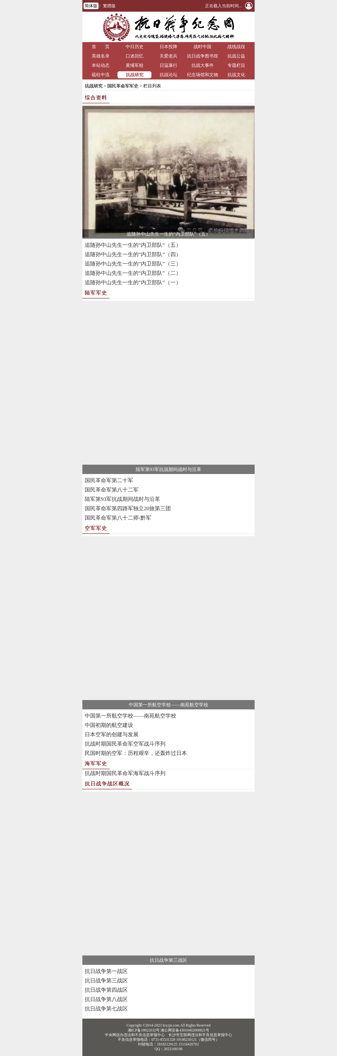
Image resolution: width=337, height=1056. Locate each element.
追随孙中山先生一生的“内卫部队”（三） (133, 264)
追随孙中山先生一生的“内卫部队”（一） (133, 282)
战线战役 (236, 46)
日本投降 (168, 46)
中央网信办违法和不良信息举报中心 (135, 1035)
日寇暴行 (168, 65)
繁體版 (109, 6)
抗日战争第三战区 (168, 960)
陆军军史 (96, 293)
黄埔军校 (134, 65)
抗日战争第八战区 (106, 999)
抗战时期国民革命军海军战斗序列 (125, 773)
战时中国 (202, 46)
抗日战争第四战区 (106, 990)
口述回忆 (134, 56)
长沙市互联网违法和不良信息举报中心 (200, 1035)
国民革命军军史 (122, 85)
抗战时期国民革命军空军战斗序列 (125, 744)
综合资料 (96, 98)
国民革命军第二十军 (109, 480)
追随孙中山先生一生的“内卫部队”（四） (133, 254)
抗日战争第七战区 (106, 1009)
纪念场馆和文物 (202, 74)
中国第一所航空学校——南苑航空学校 (168, 704)
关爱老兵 (168, 56)
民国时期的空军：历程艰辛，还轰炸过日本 (136, 753)
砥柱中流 (101, 74)
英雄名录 (101, 56)
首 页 (101, 46)
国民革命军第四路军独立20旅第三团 (128, 508)
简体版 (91, 6)
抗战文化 (236, 74)
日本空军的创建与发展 (112, 734)
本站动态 (101, 65)
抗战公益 (236, 56)
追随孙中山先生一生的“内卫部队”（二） (133, 273)
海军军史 (96, 763)
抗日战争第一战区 (106, 971)
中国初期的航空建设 (109, 725)
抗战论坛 (168, 74)
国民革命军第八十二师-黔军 (118, 518)
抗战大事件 (202, 65)
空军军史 (96, 528)
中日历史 (134, 46)
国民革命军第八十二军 (112, 490)
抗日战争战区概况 (107, 784)
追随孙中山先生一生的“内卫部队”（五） (168, 234)
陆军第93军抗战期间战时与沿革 (168, 469)
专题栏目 (236, 65)
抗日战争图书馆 (202, 56)
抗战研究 (134, 74)
